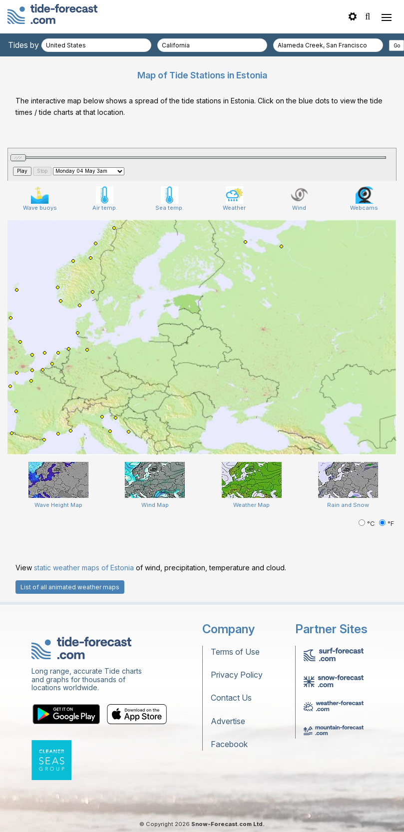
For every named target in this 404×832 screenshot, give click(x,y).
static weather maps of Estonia (84, 567)
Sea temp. (169, 198)
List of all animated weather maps (69, 587)
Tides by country (38, 45)
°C (368, 523)
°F (386, 523)
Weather (234, 198)
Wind (299, 198)
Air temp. (104, 198)
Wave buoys (40, 198)
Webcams (364, 198)
